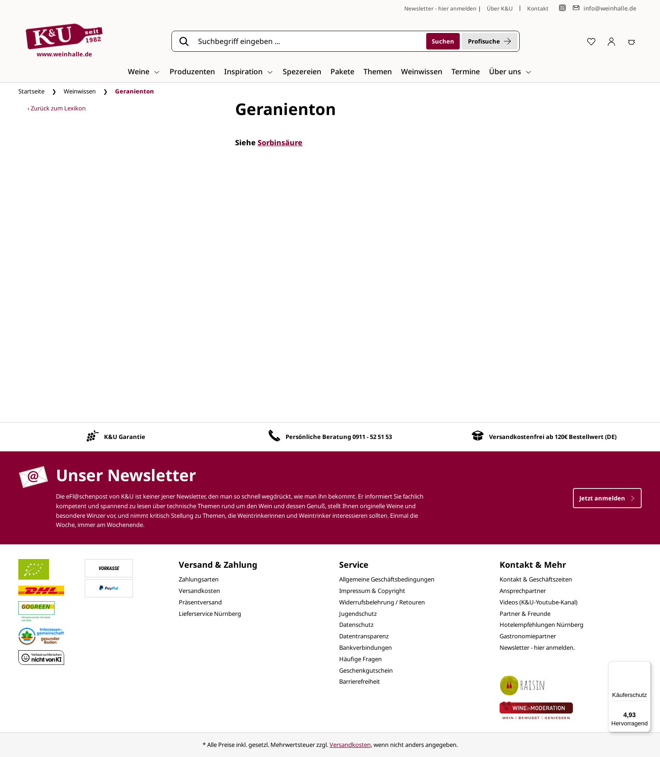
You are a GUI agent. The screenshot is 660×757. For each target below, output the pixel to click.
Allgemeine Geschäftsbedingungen (386, 579)
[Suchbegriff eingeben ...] (308, 41)
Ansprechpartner (523, 591)
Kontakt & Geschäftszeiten (536, 579)
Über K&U (500, 8)
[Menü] (645, 666)
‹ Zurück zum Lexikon (57, 108)
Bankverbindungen (365, 647)
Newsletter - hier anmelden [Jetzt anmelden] (440, 8)
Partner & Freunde (525, 613)
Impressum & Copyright (372, 591)
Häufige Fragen (360, 659)
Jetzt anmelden (607, 498)
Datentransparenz (364, 636)
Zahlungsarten (199, 579)
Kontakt (538, 8)
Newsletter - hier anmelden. (537, 647)
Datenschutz (356, 624)
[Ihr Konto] (611, 41)
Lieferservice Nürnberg (210, 613)
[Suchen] (443, 41)
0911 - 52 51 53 (372, 437)
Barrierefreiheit (359, 681)
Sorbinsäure (280, 142)
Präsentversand (200, 602)
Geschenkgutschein (366, 670)
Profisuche (489, 41)
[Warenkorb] (632, 41)
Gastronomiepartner (528, 636)
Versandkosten (199, 591)
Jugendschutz (358, 613)
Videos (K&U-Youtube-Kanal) (539, 602)
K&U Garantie (124, 437)
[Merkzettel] (591, 41)
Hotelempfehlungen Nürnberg (541, 624)
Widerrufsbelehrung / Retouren (382, 602)
